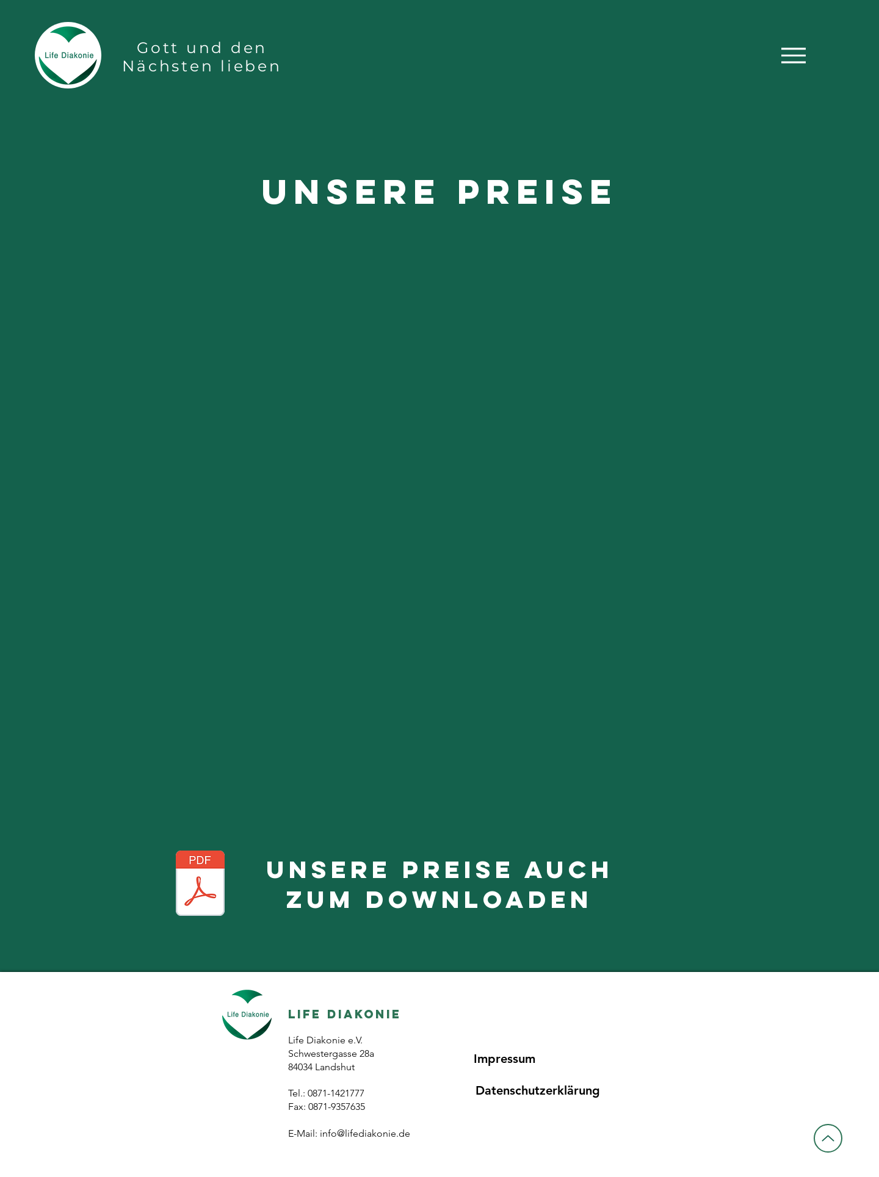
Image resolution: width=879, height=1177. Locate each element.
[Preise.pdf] (200, 884)
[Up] (828, 1138)
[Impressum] (504, 1058)
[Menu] (793, 55)
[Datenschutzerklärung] (537, 1090)
